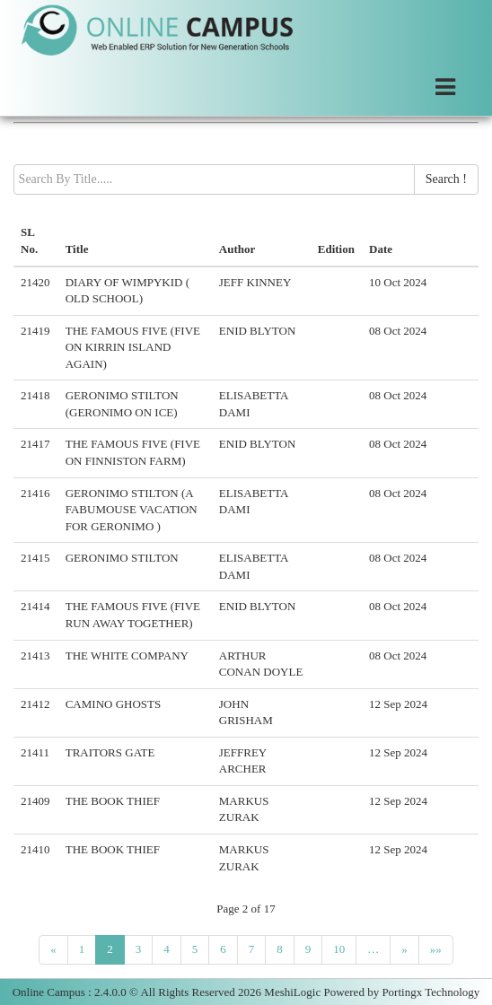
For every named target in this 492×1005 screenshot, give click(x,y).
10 (339, 949)
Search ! (446, 179)
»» (436, 949)
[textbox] (214, 179)
